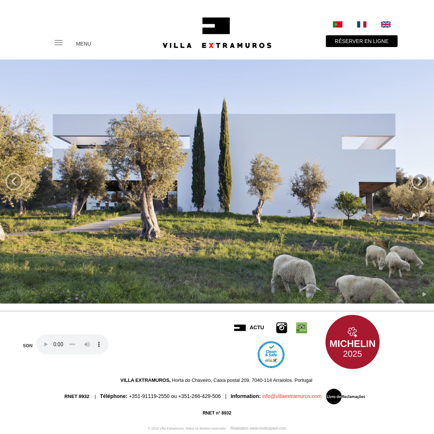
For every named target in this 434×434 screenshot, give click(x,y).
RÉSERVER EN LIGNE (361, 41)
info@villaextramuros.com (291, 396)
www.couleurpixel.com (268, 428)
